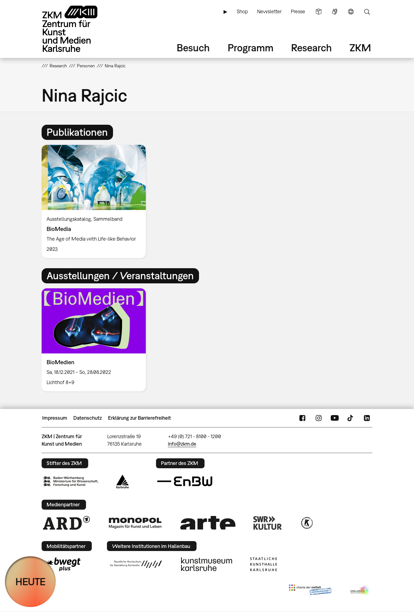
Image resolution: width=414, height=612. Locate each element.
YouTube (334, 418)
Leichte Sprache (318, 11)
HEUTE (30, 581)
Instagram (318, 418)
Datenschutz (87, 418)
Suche (366, 11)
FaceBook (302, 418)
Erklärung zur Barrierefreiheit (139, 418)
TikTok (350, 418)
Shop (242, 11)
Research (311, 48)
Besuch (193, 48)
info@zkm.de (182, 444)
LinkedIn (366, 418)
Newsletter (269, 11)
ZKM (360, 48)
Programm (250, 48)
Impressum (54, 418)
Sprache (350, 11)
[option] (96, 201)
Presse (298, 11)
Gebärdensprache (334, 11)
